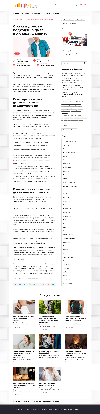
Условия (47, 14)
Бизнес (65, 156)
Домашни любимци (70, 186)
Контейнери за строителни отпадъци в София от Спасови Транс (72, 94)
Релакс (65, 249)
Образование (68, 234)
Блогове (66, 160)
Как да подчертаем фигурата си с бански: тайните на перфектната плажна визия (48, 319)
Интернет (66, 205)
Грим (65, 175)
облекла (16, 87)
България (66, 164)
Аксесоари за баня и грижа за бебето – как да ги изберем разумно (72, 111)
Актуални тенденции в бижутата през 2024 (47, 384)
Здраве (65, 193)
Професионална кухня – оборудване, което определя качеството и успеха (71, 80)
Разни (65, 246)
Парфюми (66, 242)
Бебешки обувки (69, 152)
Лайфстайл (67, 212)
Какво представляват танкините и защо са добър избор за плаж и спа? (75, 318)
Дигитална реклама (68, 23)
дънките (37, 91)
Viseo (77, 409)
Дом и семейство (69, 182)
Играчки (66, 197)
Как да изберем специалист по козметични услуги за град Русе (24, 352)
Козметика (67, 208)
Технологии (67, 264)
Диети (65, 178)
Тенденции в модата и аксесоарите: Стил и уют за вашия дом (75, 352)
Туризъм (66, 268)
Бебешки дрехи (68, 149)
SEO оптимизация (69, 141)
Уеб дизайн (67, 272)
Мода (17, 53)
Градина (66, 171)
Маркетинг (67, 216)
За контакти (36, 14)
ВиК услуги (67, 167)
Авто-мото (66, 145)
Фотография (67, 283)
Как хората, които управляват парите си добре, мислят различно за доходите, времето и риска (74, 118)
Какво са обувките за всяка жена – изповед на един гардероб (23, 318)
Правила (56, 14)
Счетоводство (68, 261)
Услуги (65, 276)
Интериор (66, 201)
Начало (16, 14)
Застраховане (68, 190)
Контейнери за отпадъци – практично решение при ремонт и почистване (73, 87)
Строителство (68, 257)
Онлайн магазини (69, 238)
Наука (65, 227)
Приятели (25, 14)
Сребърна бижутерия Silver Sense (73, 20)
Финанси (66, 279)
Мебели (66, 220)
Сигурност (66, 253)
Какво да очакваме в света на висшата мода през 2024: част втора (24, 385)
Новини (66, 231)
